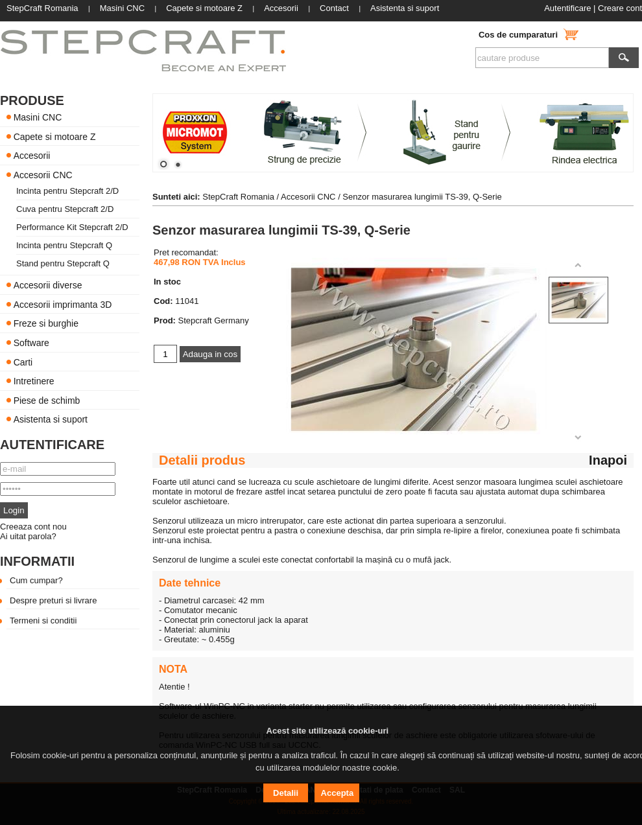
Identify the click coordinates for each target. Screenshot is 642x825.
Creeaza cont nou (33, 526)
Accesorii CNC (43, 174)
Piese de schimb (47, 400)
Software (31, 343)
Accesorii (32, 155)
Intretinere (34, 381)
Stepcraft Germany (213, 320)
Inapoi (608, 460)
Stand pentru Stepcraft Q (63, 263)
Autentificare (567, 8)
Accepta (337, 793)
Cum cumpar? (36, 580)
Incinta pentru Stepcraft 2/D (67, 191)
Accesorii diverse (48, 285)
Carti (23, 361)
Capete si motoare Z (55, 136)
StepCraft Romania (238, 197)
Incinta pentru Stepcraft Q (64, 245)
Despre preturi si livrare (53, 600)
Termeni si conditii (43, 620)
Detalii (285, 793)
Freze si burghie (46, 323)
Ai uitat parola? (28, 536)
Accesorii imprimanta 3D (63, 304)
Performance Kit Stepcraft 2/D (72, 227)
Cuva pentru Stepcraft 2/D (64, 209)
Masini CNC (38, 117)
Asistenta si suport (51, 419)
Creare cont (620, 8)
